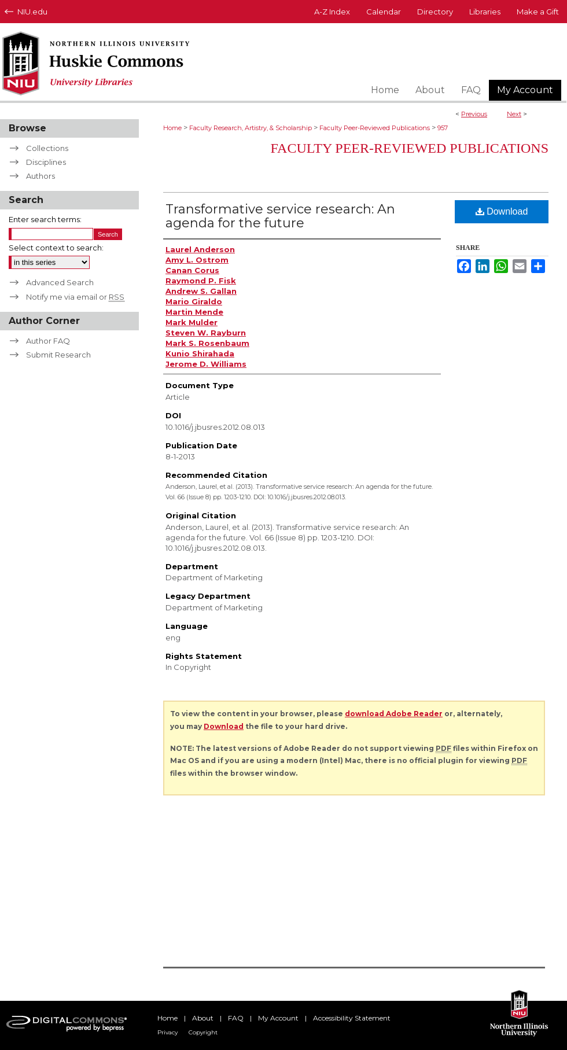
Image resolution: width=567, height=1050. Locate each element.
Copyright (203, 1032)
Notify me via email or (75, 296)
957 (442, 128)
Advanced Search (60, 282)
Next (514, 114)
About (202, 1018)
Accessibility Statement (352, 1018)
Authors (40, 175)
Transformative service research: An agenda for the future (280, 216)
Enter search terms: (45, 219)
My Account (278, 1018)
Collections (47, 148)
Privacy (167, 1032)
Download (502, 211)
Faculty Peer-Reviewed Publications (374, 128)
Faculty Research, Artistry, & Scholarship (250, 128)
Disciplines (46, 162)
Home (172, 128)
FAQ (236, 1018)
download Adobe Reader (394, 713)
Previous (474, 114)
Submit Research (58, 354)
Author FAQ (48, 340)
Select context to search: (56, 247)
